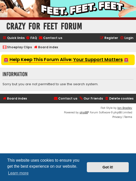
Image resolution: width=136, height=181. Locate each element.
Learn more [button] (18, 173)
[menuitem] (31, 38)
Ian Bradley (124, 108)
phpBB (84, 112)
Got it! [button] (108, 167)
